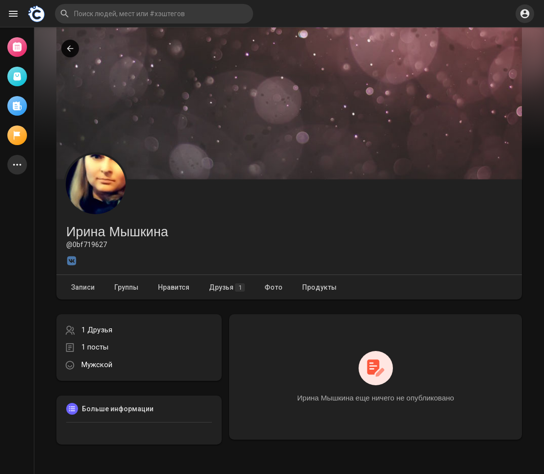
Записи (83, 287)
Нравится (173, 287)
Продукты (319, 287)
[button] (154, 14)
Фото (273, 287)
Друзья (227, 287)
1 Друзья (96, 329)
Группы (126, 287)
